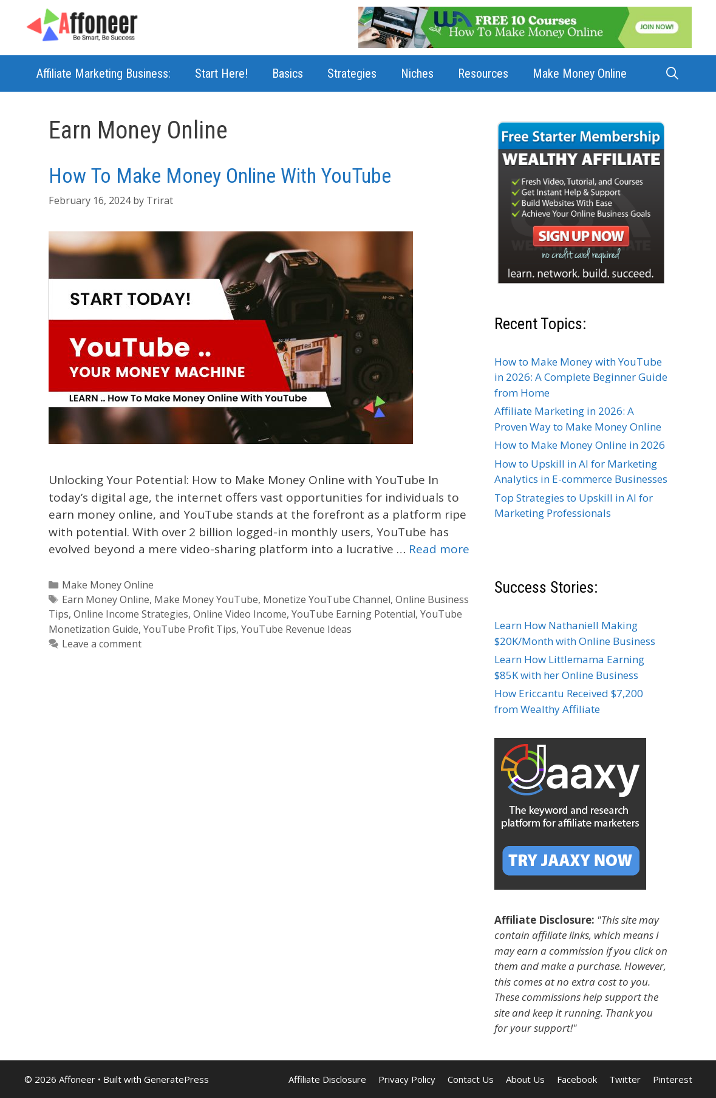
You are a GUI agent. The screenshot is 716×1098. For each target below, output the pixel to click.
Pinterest (672, 1079)
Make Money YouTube (206, 599)
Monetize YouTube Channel (326, 599)
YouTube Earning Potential (353, 614)
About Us (525, 1079)
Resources (483, 73)
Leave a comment (101, 643)
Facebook (577, 1079)
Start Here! (221, 73)
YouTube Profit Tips (189, 629)
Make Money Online (580, 73)
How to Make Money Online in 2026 (579, 445)
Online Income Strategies (130, 614)
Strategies (352, 73)
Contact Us (471, 1079)
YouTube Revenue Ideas (296, 629)
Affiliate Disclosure (327, 1079)
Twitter (625, 1079)
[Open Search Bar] (672, 73)
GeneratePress (176, 1079)
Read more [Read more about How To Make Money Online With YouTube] (439, 549)
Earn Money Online (105, 599)
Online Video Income (240, 614)
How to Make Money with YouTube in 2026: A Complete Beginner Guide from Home (580, 377)
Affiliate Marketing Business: (103, 73)
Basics (287, 73)
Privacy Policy (406, 1079)
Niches (417, 73)
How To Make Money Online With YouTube (220, 175)
